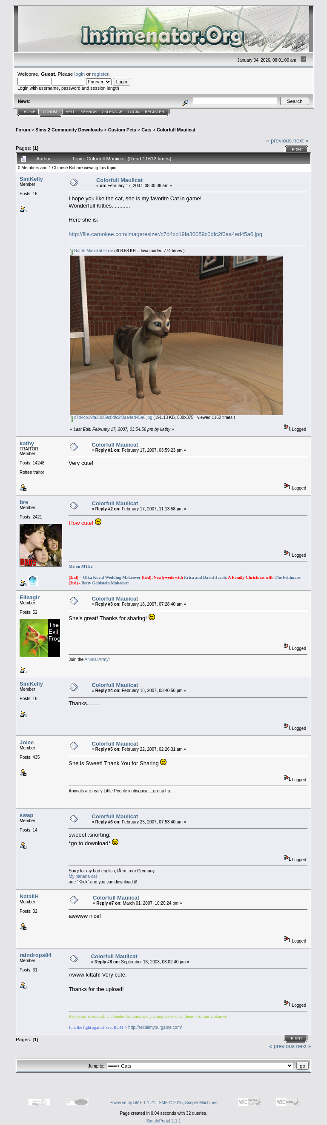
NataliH (29, 896)
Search (89, 112)
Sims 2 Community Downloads (69, 129)
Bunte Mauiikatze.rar (91, 250)
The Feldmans (288, 577)
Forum (50, 112)
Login (134, 112)
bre (24, 502)
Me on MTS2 (80, 566)
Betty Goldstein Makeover (105, 583)
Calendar (112, 112)
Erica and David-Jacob (205, 577)
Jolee (27, 742)
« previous (279, 140)
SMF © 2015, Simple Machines (188, 1102)
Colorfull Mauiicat (176, 129)
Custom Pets (122, 129)
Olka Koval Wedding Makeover (112, 577)
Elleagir (30, 597)
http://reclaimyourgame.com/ (155, 1027)
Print (297, 149)
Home (29, 112)
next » (300, 140)
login (80, 74)
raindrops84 (35, 955)
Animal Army (97, 659)
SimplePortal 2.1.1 (163, 1121)
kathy (27, 443)
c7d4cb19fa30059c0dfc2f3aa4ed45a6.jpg (111, 417)
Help (71, 112)
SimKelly (31, 179)
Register (154, 112)
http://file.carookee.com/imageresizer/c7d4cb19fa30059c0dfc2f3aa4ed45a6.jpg (165, 234)
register (100, 74)
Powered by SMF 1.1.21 (132, 1102)
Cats (146, 129)
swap (27, 815)
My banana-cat (83, 876)
